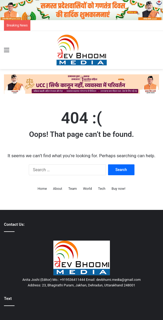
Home (42, 189)
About (57, 189)
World (87, 189)
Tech (101, 189)
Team (72, 189)
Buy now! (118, 189)
